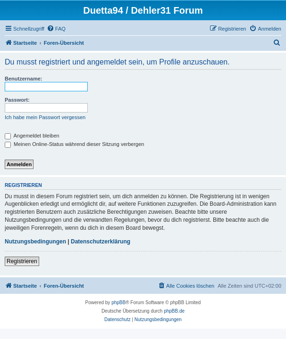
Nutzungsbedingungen (35, 241)
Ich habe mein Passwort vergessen (45, 117)
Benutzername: (23, 78)
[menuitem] (56, 28)
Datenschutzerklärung (100, 241)
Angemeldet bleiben (32, 135)
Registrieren (22, 261)
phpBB (118, 302)
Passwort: (17, 100)
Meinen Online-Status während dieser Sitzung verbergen (74, 144)
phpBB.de (174, 311)
